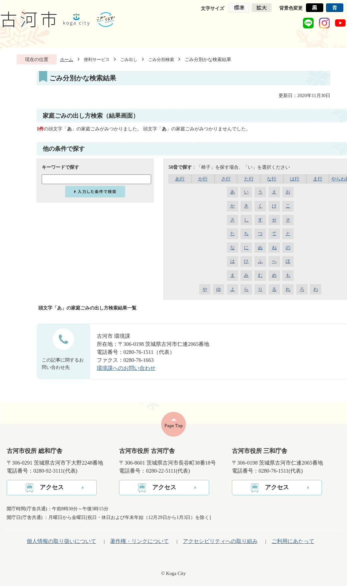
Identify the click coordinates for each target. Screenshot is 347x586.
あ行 (180, 178)
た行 (249, 178)
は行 (294, 178)
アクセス (52, 487)
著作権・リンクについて (139, 541)
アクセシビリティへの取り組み (220, 541)
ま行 (317, 178)
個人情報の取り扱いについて (61, 541)
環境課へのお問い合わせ (126, 368)
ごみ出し (128, 59)
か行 (203, 178)
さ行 (226, 178)
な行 (271, 178)
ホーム (66, 59)
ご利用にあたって (293, 541)
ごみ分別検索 (161, 59)
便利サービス (97, 59)
